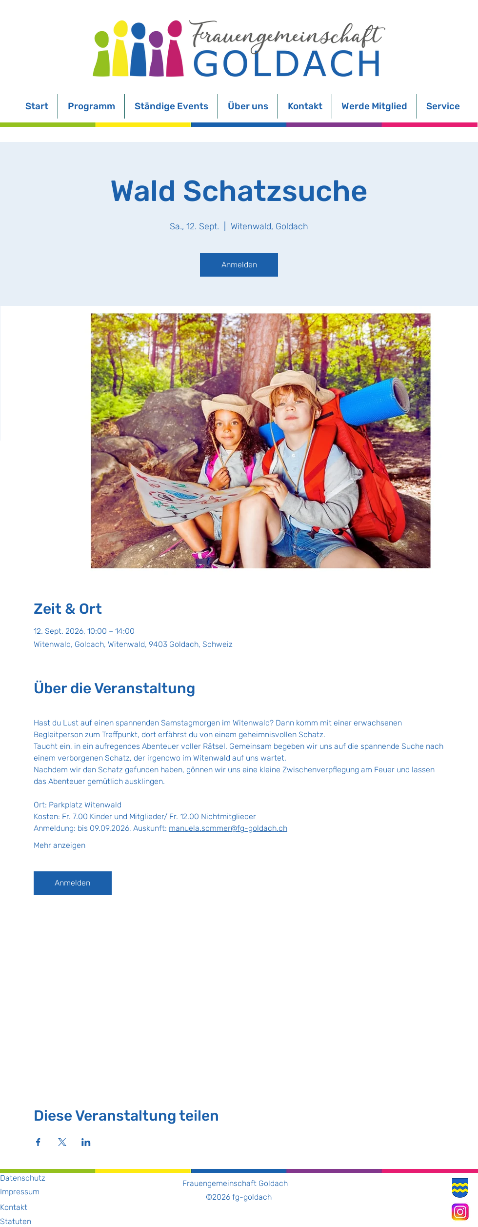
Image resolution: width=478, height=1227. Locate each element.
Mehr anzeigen (59, 845)
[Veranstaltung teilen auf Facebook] (38, 1142)
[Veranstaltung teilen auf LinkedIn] (86, 1142)
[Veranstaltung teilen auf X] (62, 1142)
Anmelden (239, 264)
